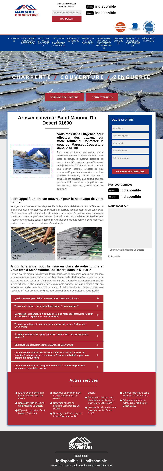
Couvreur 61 (13, 40)
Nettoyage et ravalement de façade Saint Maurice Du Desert (67, 395)
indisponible (105, 6)
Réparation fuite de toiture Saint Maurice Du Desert (31, 404)
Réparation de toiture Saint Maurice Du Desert (31, 411)
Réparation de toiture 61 (73, 41)
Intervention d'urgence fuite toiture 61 (133, 42)
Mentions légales (100, 465)
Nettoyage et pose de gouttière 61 (44, 42)
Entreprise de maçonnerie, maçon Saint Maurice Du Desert (31, 395)
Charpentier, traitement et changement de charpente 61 (103, 43)
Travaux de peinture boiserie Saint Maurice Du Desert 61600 (102, 410)
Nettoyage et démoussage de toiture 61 (28, 41)
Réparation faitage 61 (148, 40)
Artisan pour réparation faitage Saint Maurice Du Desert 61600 (135, 403)
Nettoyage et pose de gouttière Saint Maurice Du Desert (66, 406)
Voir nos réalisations (64, 97)
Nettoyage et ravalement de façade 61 (58, 42)
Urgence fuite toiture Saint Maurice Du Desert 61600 (136, 394)
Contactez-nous (102, 97)
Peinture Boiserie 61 (118, 41)
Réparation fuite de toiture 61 (88, 41)
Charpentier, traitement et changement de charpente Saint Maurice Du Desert (101, 400)
